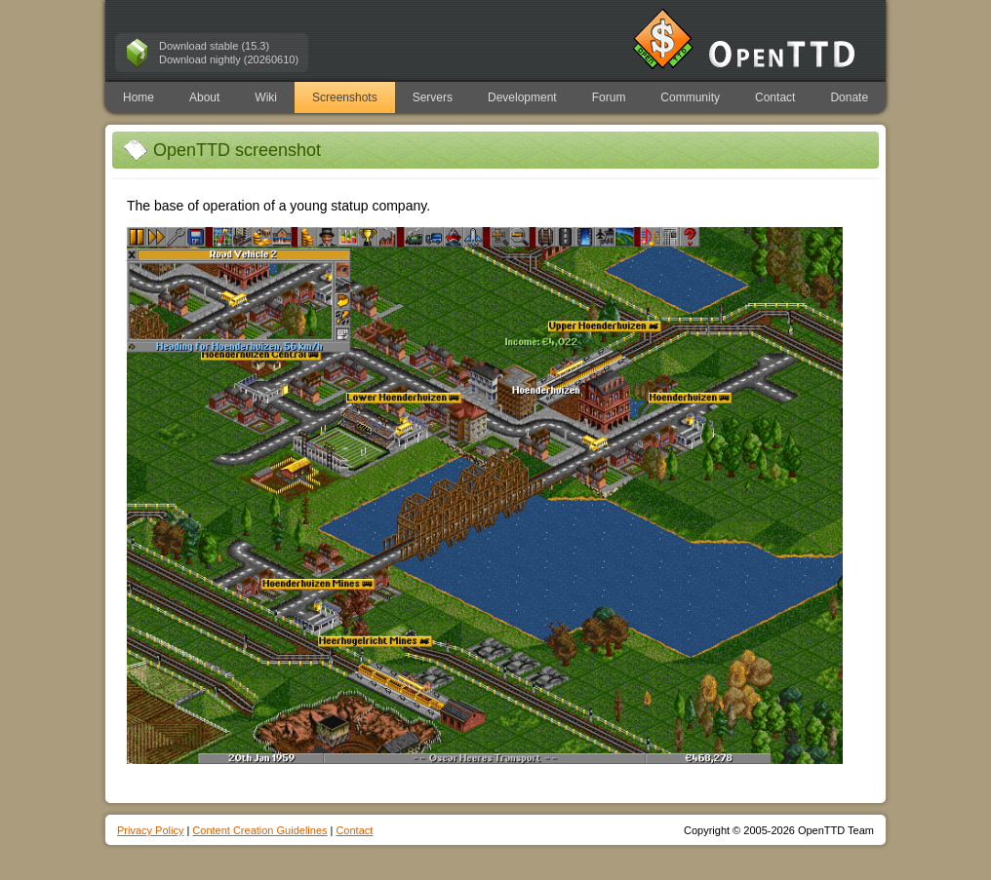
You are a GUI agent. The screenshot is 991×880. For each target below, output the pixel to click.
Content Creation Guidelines (259, 830)
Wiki (266, 97)
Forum (609, 97)
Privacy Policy (150, 830)
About (204, 97)
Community (690, 97)
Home (138, 97)
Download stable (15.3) (214, 46)
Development (522, 97)
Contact (775, 97)
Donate (849, 97)
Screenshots (344, 97)
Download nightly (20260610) (228, 59)
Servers (433, 97)
